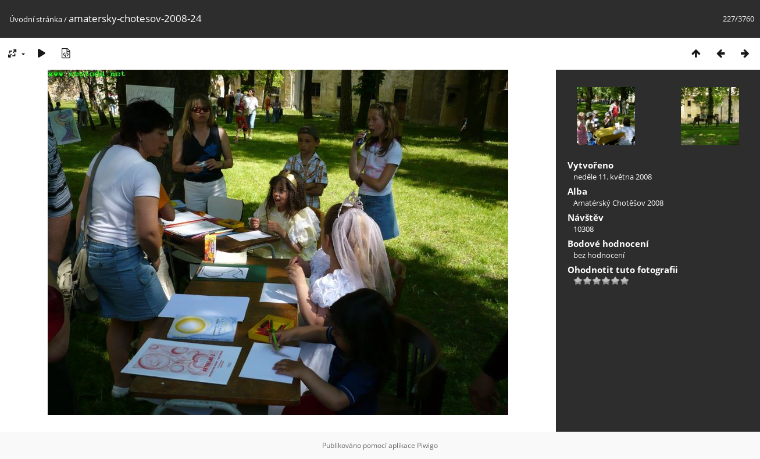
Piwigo (427, 445)
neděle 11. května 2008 (612, 176)
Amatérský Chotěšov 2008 (618, 203)
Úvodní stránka (35, 19)
